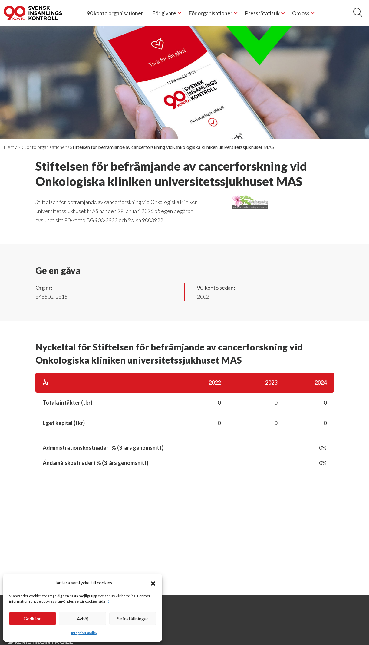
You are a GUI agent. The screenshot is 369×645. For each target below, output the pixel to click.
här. (109, 601)
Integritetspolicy (84, 632)
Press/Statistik (262, 13)
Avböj (82, 618)
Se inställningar (132, 618)
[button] (153, 583)
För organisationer (210, 13)
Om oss (300, 13)
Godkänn (32, 618)
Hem (9, 147)
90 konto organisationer (115, 13)
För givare (164, 13)
